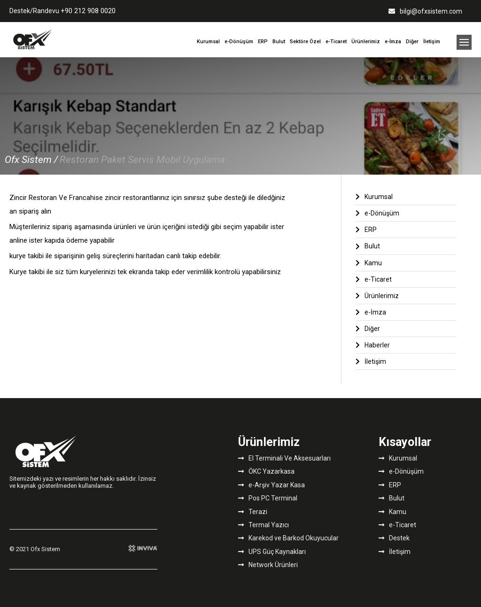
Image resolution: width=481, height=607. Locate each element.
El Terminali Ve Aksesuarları (284, 458)
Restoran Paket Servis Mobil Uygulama (142, 159)
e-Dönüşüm (239, 41)
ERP (263, 41)
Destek (394, 538)
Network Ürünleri (268, 565)
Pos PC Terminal (267, 498)
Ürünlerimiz (365, 41)
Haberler (373, 345)
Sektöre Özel (305, 41)
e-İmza (393, 41)
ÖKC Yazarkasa (266, 471)
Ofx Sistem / (31, 159)
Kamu (369, 263)
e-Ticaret (336, 41)
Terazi (252, 511)
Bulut (278, 41)
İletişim (431, 41)
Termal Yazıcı (263, 525)
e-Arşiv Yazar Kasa (271, 485)
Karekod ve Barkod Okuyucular (288, 538)
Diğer (412, 41)
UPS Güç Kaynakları (272, 551)
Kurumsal (208, 41)
